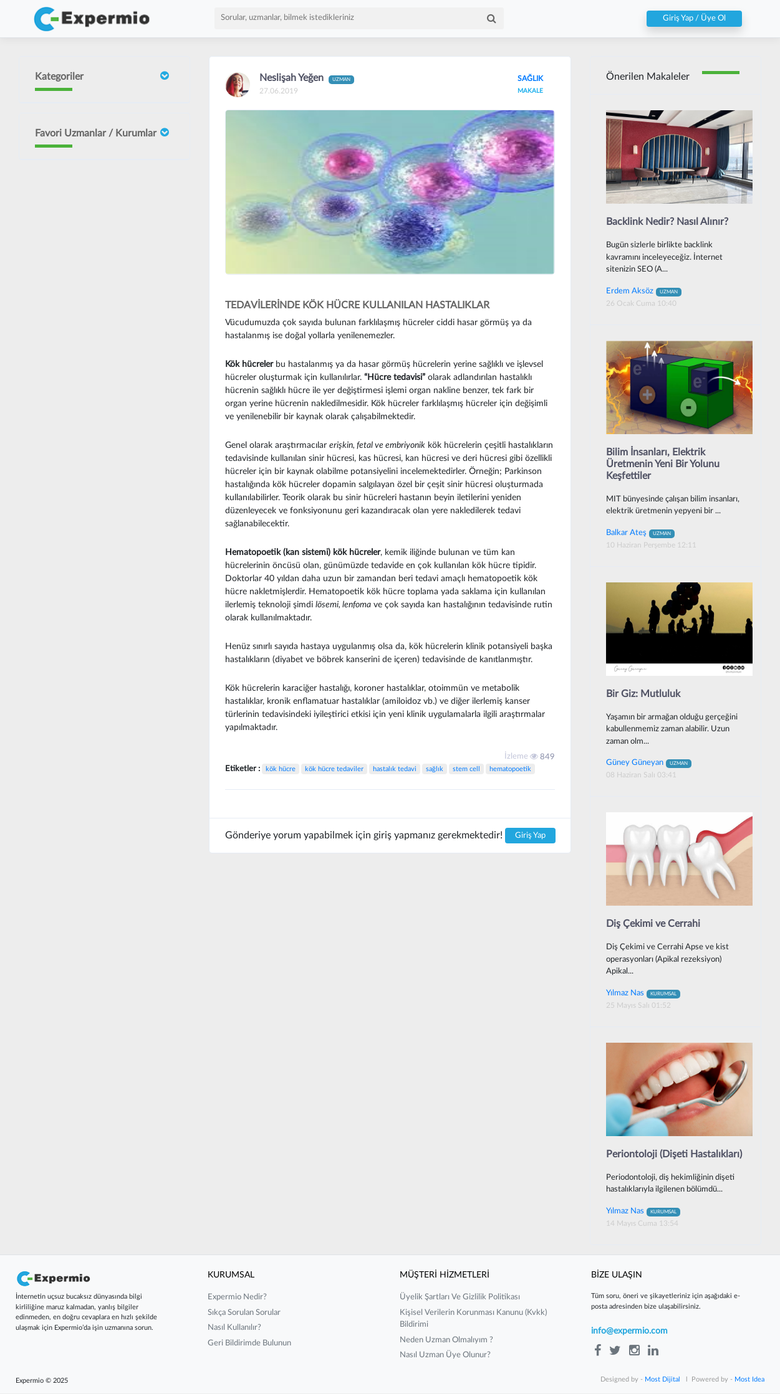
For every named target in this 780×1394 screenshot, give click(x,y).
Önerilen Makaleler (648, 77)
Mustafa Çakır (97, 579)
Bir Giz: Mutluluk (643, 694)
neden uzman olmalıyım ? (446, 1341)
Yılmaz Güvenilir (100, 434)
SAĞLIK (529, 78)
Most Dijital (662, 1380)
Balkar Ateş (640, 532)
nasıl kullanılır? (234, 1329)
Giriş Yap (530, 836)
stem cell (466, 769)
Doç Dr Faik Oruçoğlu (94, 178)
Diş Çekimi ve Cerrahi (653, 924)
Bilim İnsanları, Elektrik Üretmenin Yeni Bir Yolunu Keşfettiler (663, 464)
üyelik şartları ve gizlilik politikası (460, 1298)
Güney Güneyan (100, 635)
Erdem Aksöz (643, 291)
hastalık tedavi (394, 769)
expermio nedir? (237, 1298)
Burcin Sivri (92, 296)
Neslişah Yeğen (98, 393)
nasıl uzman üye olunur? (445, 1356)
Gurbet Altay (95, 531)
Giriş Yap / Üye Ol (694, 18)
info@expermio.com (629, 1332)
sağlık (434, 769)
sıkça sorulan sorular (244, 1313)
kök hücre (281, 769)
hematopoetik (510, 769)
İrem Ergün (92, 232)
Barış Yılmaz (92, 490)
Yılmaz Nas (643, 993)
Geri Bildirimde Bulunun (249, 1344)
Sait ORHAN (94, 345)
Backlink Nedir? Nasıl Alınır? (667, 222)
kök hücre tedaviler (334, 769)
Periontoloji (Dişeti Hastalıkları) (674, 1155)
